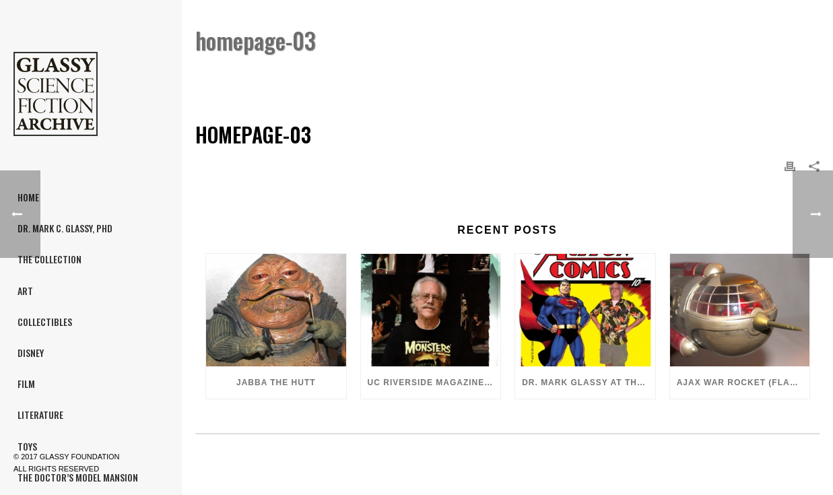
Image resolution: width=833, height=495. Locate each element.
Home (734, 75)
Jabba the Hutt (276, 382)
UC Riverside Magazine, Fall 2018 (434, 382)
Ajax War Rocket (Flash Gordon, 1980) (743, 382)
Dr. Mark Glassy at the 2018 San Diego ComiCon (588, 382)
